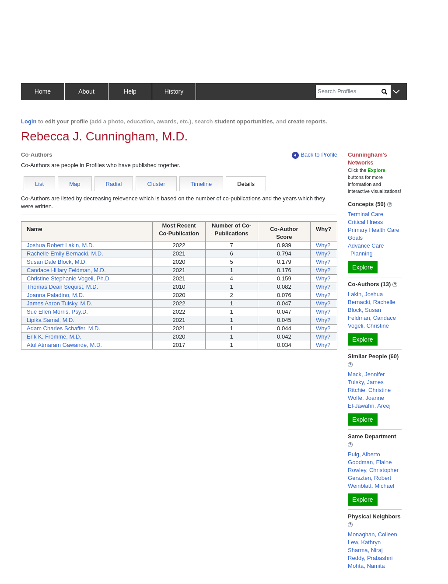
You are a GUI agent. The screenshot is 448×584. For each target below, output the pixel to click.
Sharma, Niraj (365, 550)
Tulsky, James (366, 382)
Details (246, 184)
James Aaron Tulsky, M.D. (59, 303)
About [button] (86, 91)
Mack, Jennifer (366, 374)
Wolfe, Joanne (366, 398)
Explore (362, 267)
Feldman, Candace (372, 318)
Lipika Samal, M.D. (50, 320)
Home (43, 91)
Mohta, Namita (366, 566)
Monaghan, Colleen (372, 534)
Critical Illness (365, 222)
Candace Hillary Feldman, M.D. (66, 270)
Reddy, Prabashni (370, 558)
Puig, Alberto (364, 454)
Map (74, 184)
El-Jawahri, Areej (369, 405)
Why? (323, 245)
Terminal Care (365, 214)
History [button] (174, 91)
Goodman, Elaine (370, 462)
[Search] (349, 91)
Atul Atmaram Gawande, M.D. (64, 345)
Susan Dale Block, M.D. (57, 262)
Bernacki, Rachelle (371, 302)
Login (28, 121)
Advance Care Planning (366, 249)
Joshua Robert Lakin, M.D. (60, 245)
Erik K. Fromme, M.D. (54, 336)
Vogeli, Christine (368, 325)
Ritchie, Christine (369, 390)
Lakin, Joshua (365, 294)
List (39, 184)
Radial (114, 184)
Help (130, 91)
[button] (396, 92)
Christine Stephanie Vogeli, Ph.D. (69, 278)
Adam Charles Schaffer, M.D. (63, 328)
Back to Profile (314, 155)
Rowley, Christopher (373, 470)
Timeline (201, 184)
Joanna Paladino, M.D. (55, 295)
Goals (355, 237)
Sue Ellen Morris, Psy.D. (57, 311)
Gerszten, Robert (369, 478)
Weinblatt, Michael (371, 486)
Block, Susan (364, 310)
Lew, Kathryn (364, 542)
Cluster (156, 184)
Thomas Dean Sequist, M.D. (62, 286)
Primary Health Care (373, 230)
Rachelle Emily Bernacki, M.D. (65, 253)
